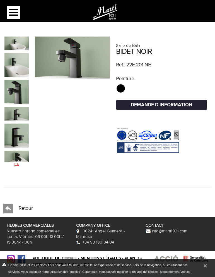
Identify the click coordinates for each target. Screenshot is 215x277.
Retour (18, 208)
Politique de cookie (55, 258)
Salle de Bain (128, 45)
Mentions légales (101, 258)
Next (11, 161)
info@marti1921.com (166, 230)
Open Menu (13, 12)
